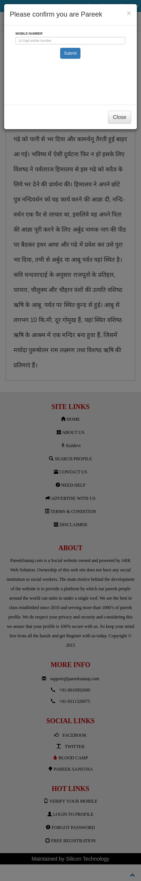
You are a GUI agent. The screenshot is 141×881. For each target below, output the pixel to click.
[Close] (129, 13)
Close (119, 117)
